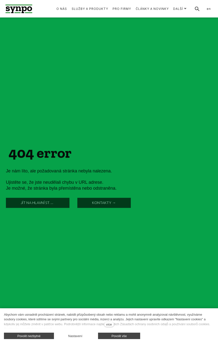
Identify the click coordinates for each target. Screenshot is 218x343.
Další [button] (179, 9)
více (109, 324)
